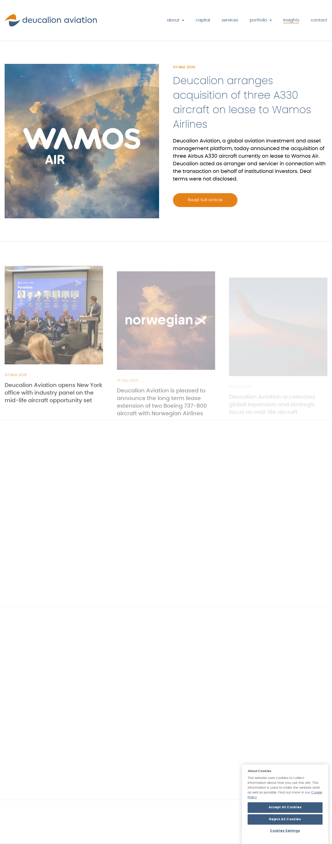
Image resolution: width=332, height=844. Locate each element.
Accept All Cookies (285, 823)
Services (230, 20)
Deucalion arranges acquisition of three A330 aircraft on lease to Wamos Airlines (242, 104)
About (173, 20)
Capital (203, 20)
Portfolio (258, 20)
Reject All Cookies (285, 835)
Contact (319, 20)
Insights (291, 20)
